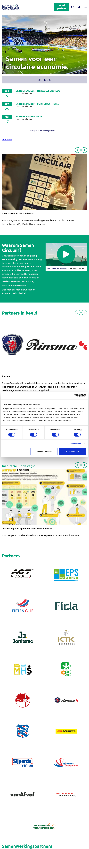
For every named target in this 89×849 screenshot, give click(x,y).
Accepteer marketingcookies (57, 268)
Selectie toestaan (44, 451)
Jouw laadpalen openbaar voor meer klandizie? (27, 528)
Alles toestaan (72, 451)
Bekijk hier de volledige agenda (43, 130)
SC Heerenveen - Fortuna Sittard (37, 103)
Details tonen (75, 444)
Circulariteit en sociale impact (18, 213)
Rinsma (6, 376)
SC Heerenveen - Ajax (30, 116)
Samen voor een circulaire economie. (37, 63)
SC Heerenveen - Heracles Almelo (38, 90)
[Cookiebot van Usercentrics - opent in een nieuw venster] (75, 396)
